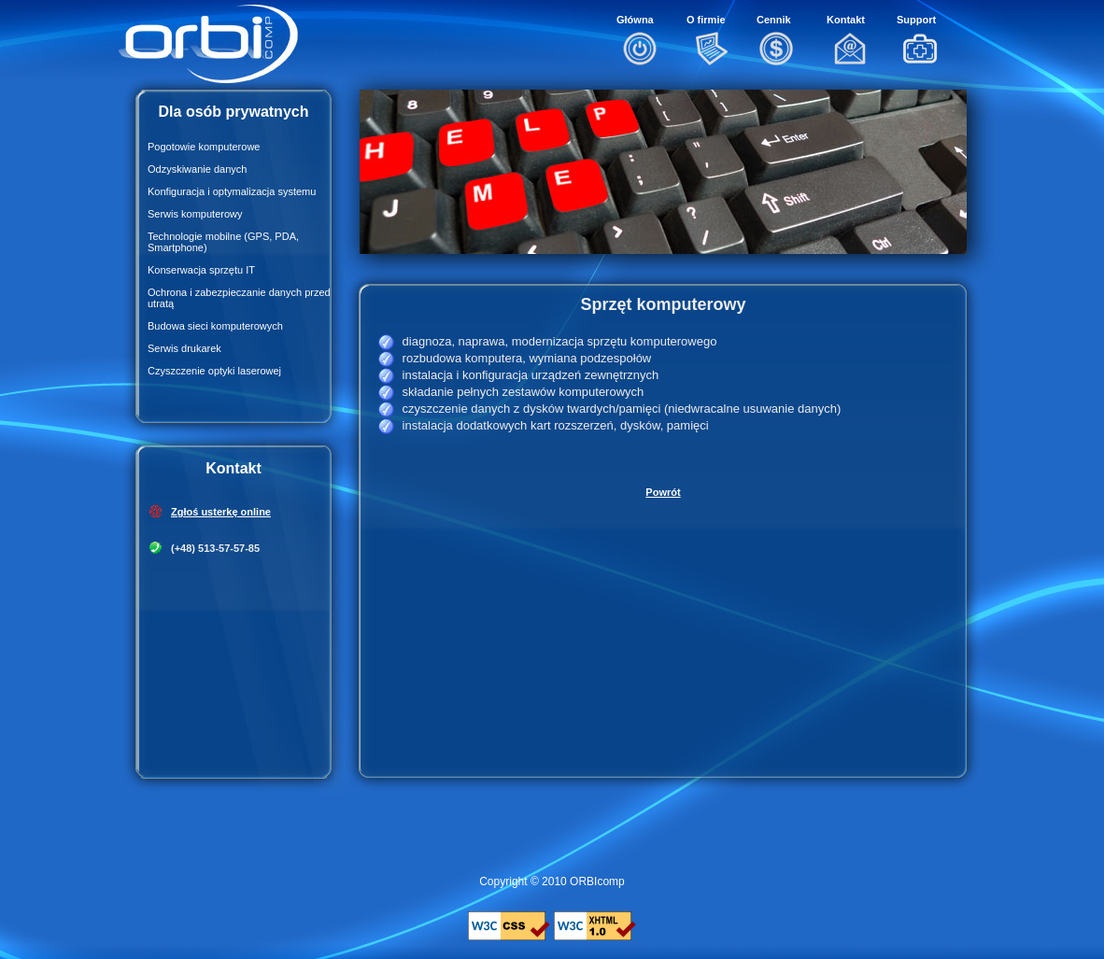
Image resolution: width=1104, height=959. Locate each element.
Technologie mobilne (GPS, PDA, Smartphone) (223, 242)
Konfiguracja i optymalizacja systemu (232, 191)
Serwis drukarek (184, 348)
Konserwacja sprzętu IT (201, 269)
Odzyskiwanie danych (197, 169)
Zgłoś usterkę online (221, 511)
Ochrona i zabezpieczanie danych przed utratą (239, 298)
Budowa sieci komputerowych (215, 325)
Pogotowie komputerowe (204, 146)
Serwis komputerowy (195, 213)
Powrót (662, 492)
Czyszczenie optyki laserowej (214, 370)
